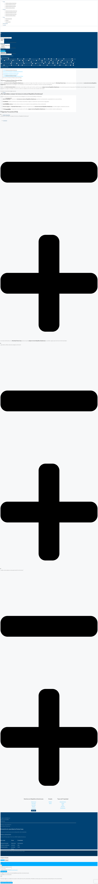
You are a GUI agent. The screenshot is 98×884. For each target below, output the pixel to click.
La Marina (33, 808)
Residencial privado (68, 63)
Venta (4, 1)
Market (73, 62)
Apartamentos (63, 801)
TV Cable (56, 65)
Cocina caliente (32, 60)
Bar (49, 59)
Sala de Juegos (7, 65)
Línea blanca (64, 62)
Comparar (2, 860)
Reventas (7, 20)
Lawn (58, 62)
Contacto (4, 24)
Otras (4, 17)
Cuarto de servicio (46, 60)
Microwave (13, 63)
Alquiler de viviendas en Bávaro (10, 15)
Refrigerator (60, 63)
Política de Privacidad (4, 843)
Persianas (45, 63)
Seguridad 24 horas (26, 65)
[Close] (1, 865)
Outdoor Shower (28, 63)
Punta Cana (33, 801)
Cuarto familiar (54, 60)
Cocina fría (38, 60)
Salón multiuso (14, 65)
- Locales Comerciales (5, 45)
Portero (55, 63)
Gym (43, 62)
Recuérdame (4, 869)
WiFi (71, 65)
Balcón (46, 59)
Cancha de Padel (67, 59)
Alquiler (4, 9)
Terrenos (63, 806)
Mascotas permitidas (5, 63)
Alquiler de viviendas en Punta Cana (11, 10)
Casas (63, 803)
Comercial (5, 44)
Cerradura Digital (8, 60)
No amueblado (19, 63)
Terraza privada (50, 65)
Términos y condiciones (4, 845)
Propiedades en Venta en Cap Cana (10, 74)
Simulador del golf (35, 65)
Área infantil (26, 59)
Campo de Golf (59, 59)
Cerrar (6, 860)
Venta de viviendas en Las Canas (11, 6)
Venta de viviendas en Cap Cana (11, 4)
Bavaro (33, 806)
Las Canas (33, 804)
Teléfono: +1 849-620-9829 (5, 834)
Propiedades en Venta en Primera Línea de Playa (13, 76)
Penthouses (62, 808)
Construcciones (8, 21)
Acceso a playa (4, 59)
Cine (20, 60)
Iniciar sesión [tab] (5, 862)
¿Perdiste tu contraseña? (12, 869)
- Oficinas (5, 46)
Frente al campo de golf (36, 62)
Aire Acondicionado (12, 59)
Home (4, 69)
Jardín (50, 62)
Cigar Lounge (16, 60)
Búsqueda (3, 51)
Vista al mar (62, 65)
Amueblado (20, 59)
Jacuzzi (47, 62)
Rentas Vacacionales (9, 18)
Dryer (59, 60)
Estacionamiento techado (17, 62)
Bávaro (12, 848)
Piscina (50, 63)
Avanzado (2, 49)
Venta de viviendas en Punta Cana (11, 3)
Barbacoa (53, 59)
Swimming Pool (43, 65)
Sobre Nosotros (5, 23)
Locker (69, 62)
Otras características (4, 57)
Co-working (25, 60)
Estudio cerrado (27, 62)
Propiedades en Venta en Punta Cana (10, 73)
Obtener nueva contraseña (6, 882)
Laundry (55, 62)
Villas (63, 804)
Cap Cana (34, 803)
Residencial (5, 48)
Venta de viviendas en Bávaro (10, 7)
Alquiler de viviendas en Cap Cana (11, 12)
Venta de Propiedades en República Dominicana (13, 71)
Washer (68, 65)
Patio (33, 63)
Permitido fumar (39, 63)
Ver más (33, 810)
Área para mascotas (34, 59)
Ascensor (41, 59)
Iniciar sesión (3, 871)
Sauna (20, 65)
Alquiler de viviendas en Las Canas (11, 81)
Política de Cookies (4, 846)
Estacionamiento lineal (67, 60)
